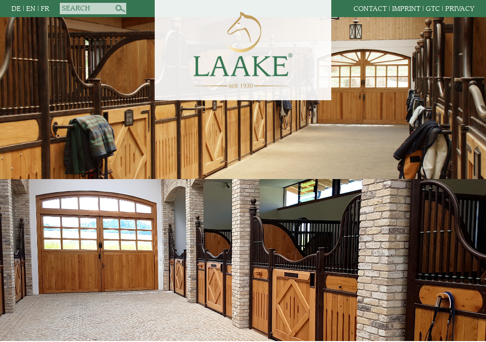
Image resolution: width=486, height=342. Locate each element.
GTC (433, 8)
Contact (370, 8)
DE (16, 8)
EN (31, 8)
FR (45, 8)
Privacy (460, 8)
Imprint (406, 8)
